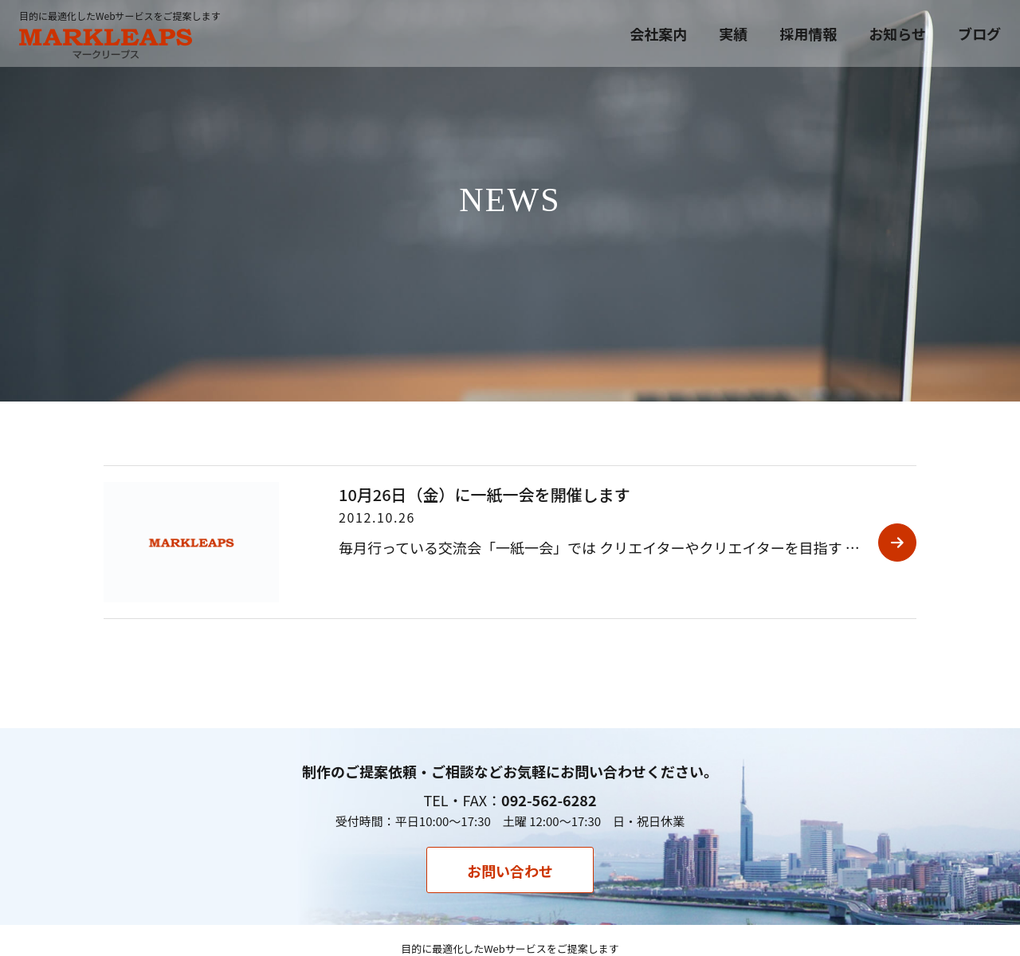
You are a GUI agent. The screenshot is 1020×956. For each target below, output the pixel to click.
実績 (733, 33)
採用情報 (808, 33)
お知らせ (897, 33)
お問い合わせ (510, 870)
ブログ (979, 33)
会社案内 (658, 33)
